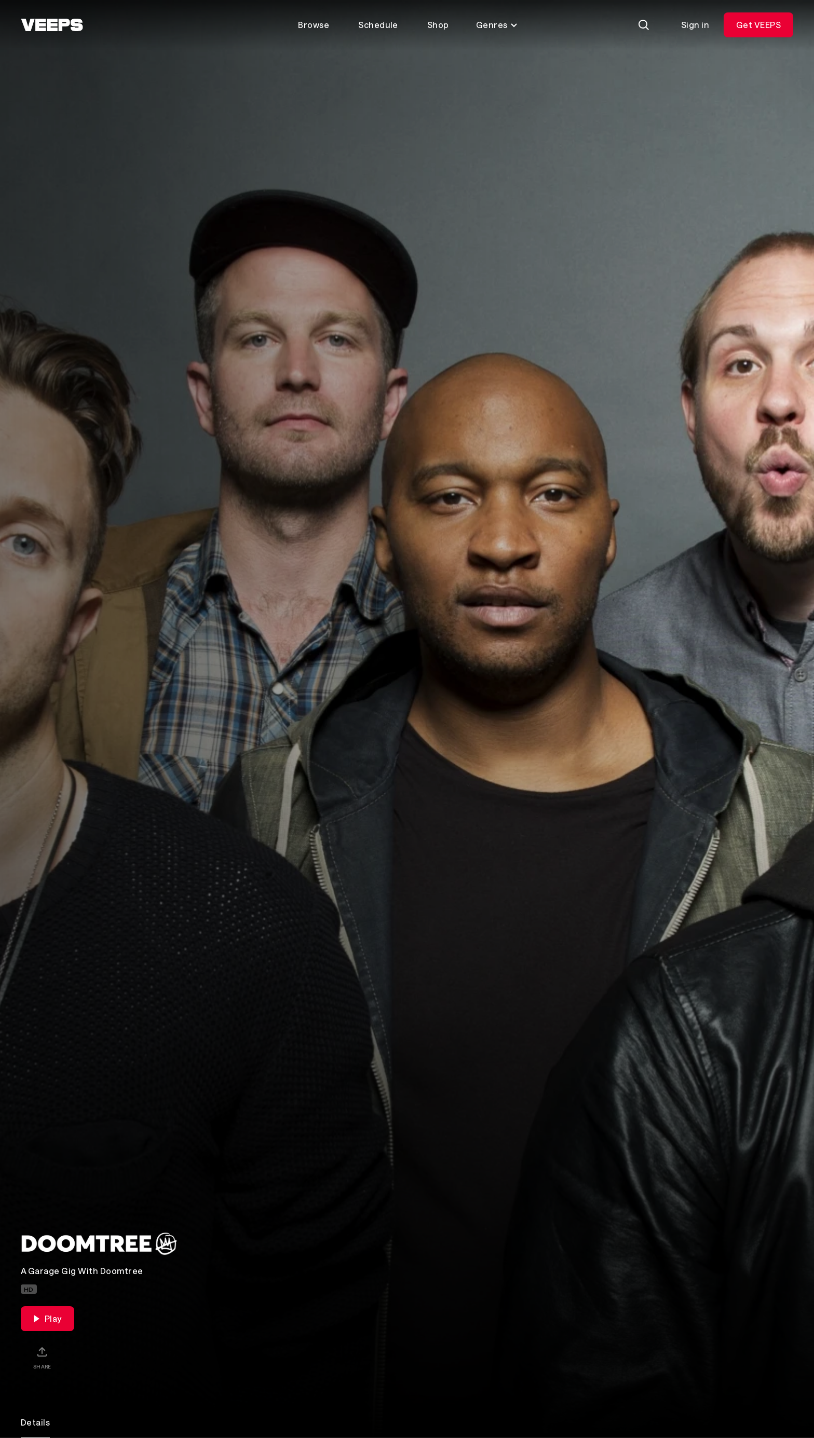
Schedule (378, 25)
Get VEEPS (758, 25)
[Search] (643, 24)
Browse (313, 25)
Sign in (695, 25)
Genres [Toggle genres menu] (497, 25)
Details (35, 1422)
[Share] (42, 1358)
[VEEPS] (52, 25)
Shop (438, 25)
